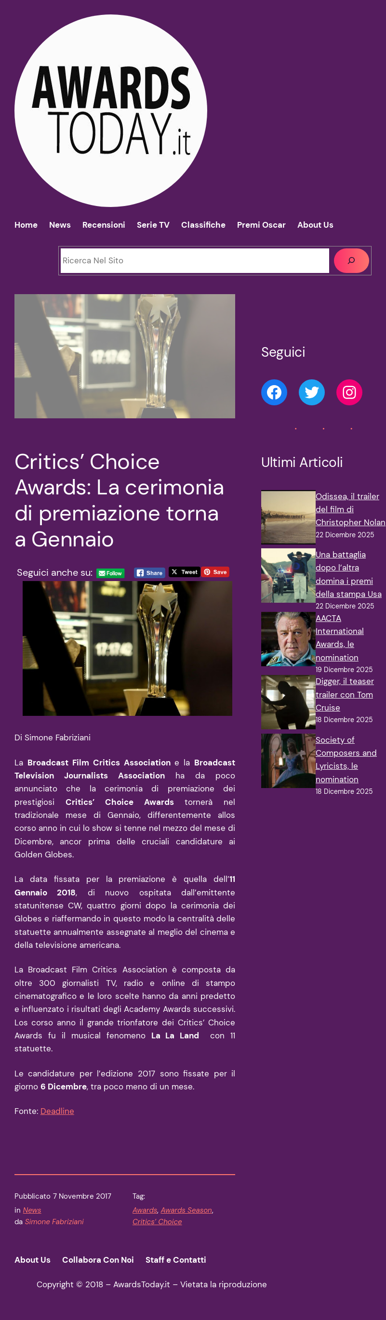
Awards (145, 1210)
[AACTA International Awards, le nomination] (288, 641)
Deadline (57, 1111)
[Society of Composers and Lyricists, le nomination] (288, 763)
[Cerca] (352, 260)
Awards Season (186, 1210)
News (32, 1210)
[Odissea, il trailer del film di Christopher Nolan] (288, 519)
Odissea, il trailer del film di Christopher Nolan (351, 509)
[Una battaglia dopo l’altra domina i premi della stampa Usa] (288, 577)
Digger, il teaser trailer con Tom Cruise (345, 694)
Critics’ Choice (157, 1222)
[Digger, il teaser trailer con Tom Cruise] (288, 704)
